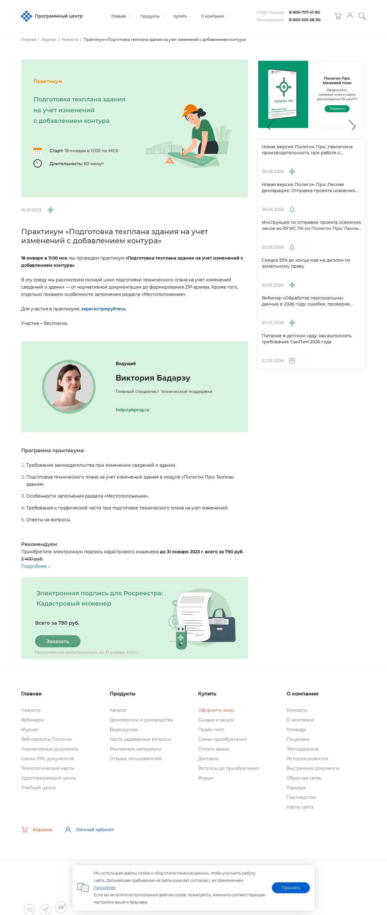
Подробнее (104, 887)
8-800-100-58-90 (304, 20)
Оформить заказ (216, 710)
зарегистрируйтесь (103, 309)
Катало (118, 710)
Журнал (30, 729)
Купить (182, 16)
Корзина (36, 830)
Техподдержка (303, 749)
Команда (296, 729)
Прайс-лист (211, 729)
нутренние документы (313, 768)
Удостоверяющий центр (48, 778)
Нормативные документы (50, 749)
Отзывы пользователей (136, 758)
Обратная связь (304, 778)
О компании (214, 16)
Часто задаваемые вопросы (140, 739)
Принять (291, 887)
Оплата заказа (213, 749)
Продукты (151, 16)
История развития (307, 758)
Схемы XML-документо (47, 758)
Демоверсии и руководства (141, 720)
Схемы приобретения (222, 739)
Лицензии (298, 739)
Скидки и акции (216, 720)
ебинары (32, 720)
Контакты (297, 710)
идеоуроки (124, 729)
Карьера (296, 787)
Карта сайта (300, 807)
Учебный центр (38, 787)
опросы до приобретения (228, 768)
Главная (120, 16)
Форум (205, 778)
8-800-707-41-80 (304, 12)
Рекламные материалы (135, 749)
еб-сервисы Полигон (46, 739)
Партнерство (301, 797)
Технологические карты (47, 768)
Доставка (208, 758)
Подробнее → (35, 566)
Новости (31, 710)
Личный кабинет (89, 830)
